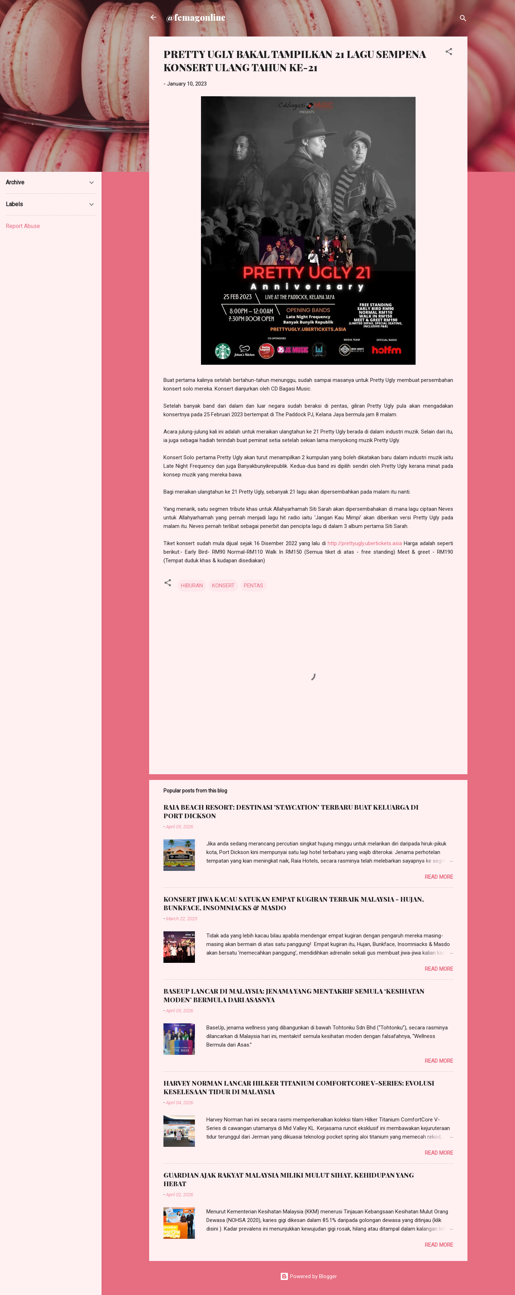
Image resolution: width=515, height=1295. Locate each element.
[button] (449, 52)
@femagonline (196, 17)
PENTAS (253, 585)
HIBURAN (192, 585)
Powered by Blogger (308, 1276)
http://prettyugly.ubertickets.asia (365, 543)
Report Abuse (23, 226)
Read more (439, 877)
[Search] (463, 19)
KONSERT (223, 585)
